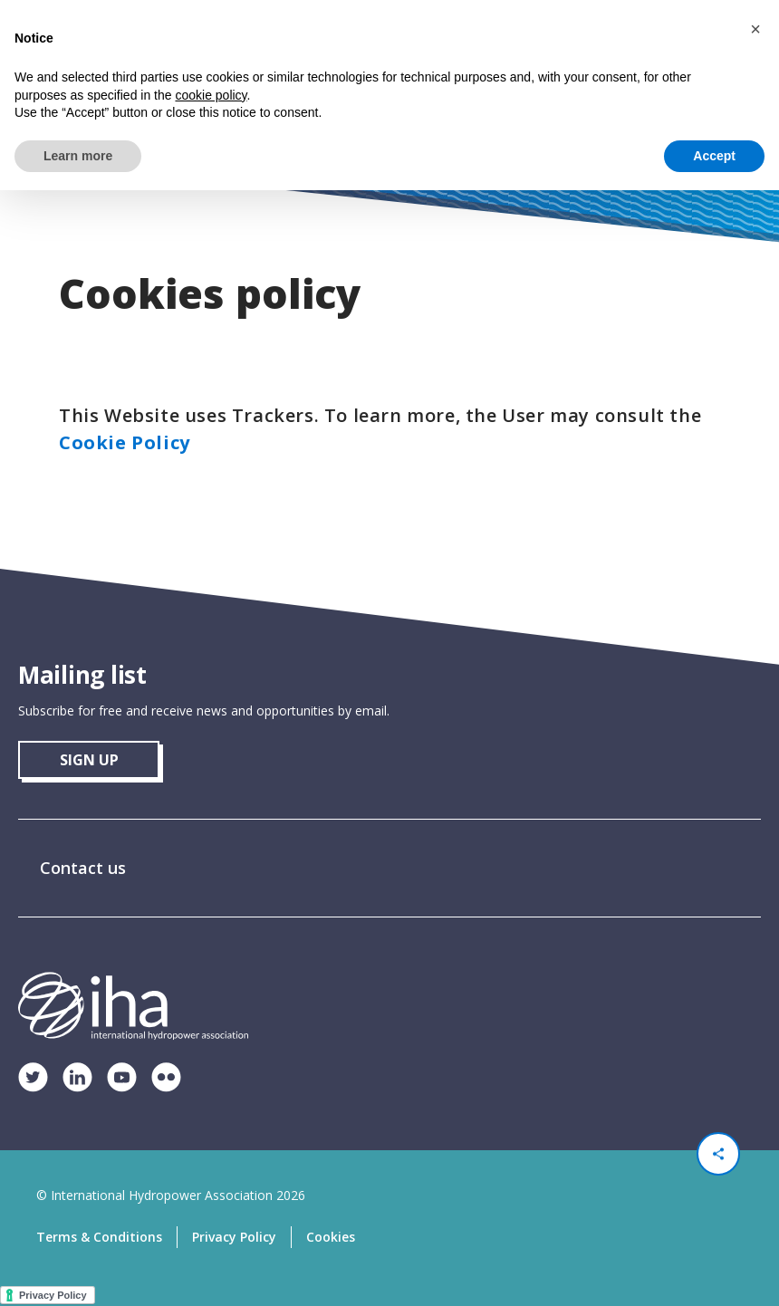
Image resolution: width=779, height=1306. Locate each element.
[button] (755, 28)
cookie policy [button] (210, 95)
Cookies (330, 1236)
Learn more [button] (77, 156)
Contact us (83, 868)
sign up (89, 760)
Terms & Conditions (99, 1236)
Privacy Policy (234, 1236)
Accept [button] (714, 156)
